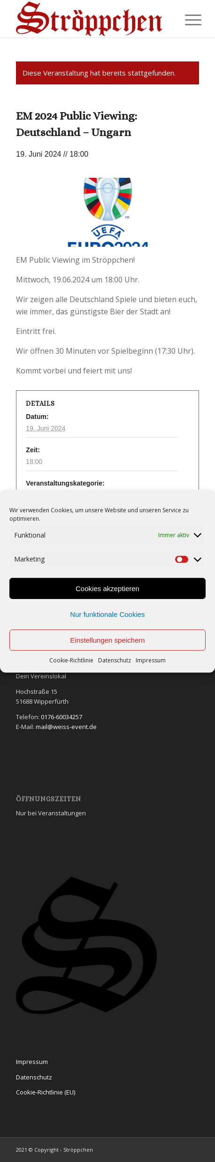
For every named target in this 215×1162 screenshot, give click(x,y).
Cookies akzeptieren (107, 588)
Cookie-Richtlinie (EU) (45, 1092)
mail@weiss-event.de (66, 726)
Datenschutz (114, 660)
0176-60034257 (61, 717)
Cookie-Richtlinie (71, 660)
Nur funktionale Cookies (107, 614)
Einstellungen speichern (107, 640)
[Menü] (186, 19)
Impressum (151, 660)
